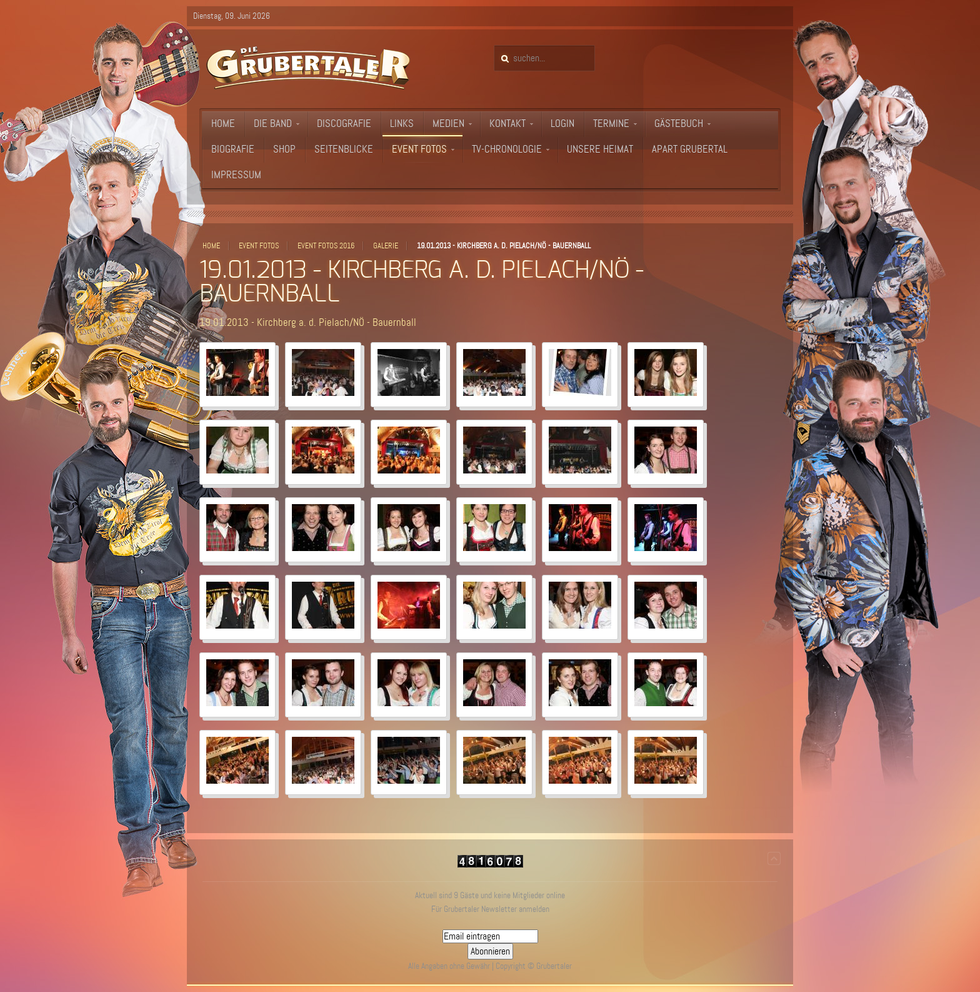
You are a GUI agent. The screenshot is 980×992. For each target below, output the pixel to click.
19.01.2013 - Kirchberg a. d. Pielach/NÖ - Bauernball (307, 322)
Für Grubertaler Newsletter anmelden (490, 909)
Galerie (385, 245)
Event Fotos (259, 245)
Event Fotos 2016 (326, 245)
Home (211, 245)
